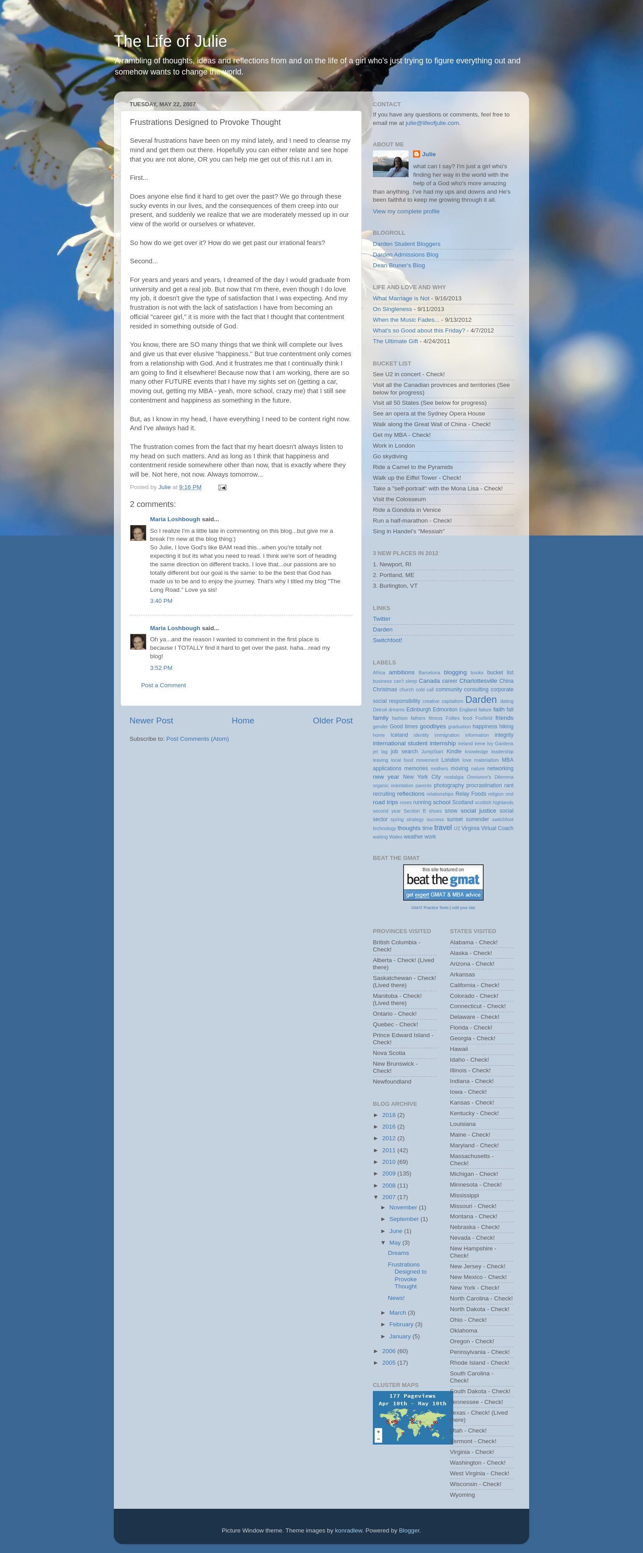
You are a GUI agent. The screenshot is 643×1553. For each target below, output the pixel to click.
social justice (478, 810)
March (398, 1312)
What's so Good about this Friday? (419, 330)
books (477, 672)
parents (424, 785)
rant (509, 785)
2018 (389, 1115)
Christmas (385, 689)
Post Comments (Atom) (198, 738)
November (404, 1207)
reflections (411, 793)
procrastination (484, 785)
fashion (400, 718)
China (506, 681)
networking (500, 768)
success (435, 819)
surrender (477, 819)
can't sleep (405, 681)
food (467, 718)
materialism (486, 760)
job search (404, 751)
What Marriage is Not (401, 298)
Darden (382, 629)
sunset (455, 819)
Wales (396, 836)
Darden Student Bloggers (407, 244)
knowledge (476, 751)
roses (406, 802)
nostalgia (453, 777)
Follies (452, 718)
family (380, 717)
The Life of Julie (170, 41)
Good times (404, 726)
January (401, 1336)
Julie (429, 154)
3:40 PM (161, 601)
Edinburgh (418, 709)
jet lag (380, 751)
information (477, 735)
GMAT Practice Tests (430, 907)
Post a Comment (163, 685)
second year (387, 811)
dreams (396, 709)
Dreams (398, 1253)
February (402, 1324)
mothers (439, 768)
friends (505, 717)
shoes (435, 811)
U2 (457, 828)
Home (243, 720)
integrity (504, 735)
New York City (422, 777)
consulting (476, 689)
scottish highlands (494, 802)
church (406, 689)
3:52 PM (161, 667)
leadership (502, 751)
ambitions (402, 672)
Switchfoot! (387, 640)
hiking (506, 726)
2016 (389, 1126)
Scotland (462, 802)
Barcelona (429, 672)
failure (485, 709)
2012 (389, 1138)
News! (396, 1298)
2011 (389, 1150)
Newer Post (151, 720)
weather (413, 837)
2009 (389, 1173)
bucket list (500, 672)
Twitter (382, 618)
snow (451, 811)
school (442, 802)
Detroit (380, 709)
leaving (380, 760)
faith (499, 709)
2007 (389, 1197)
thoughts (409, 828)
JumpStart (432, 751)
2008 (389, 1185)
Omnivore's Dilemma (490, 777)
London (451, 760)
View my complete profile (406, 211)
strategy (415, 819)
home (379, 735)
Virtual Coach (497, 828)
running (422, 802)
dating (507, 701)
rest (509, 794)
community (449, 689)
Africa (379, 672)
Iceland (399, 735)
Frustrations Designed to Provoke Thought (407, 1275)
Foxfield (484, 718)
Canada (429, 680)
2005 (389, 1362)
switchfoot (503, 819)
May (395, 1242)
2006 (389, 1351)
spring (397, 819)
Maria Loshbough (175, 519)
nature (478, 768)
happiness (485, 726)
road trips (385, 802)
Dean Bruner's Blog (399, 265)
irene (480, 743)
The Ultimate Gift (395, 341)
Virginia (470, 828)
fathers (418, 718)
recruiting (384, 794)
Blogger (409, 1530)
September (405, 1219)
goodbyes (433, 726)
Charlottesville (478, 680)
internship (443, 743)
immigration (446, 735)
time (427, 828)
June (396, 1231)
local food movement (414, 760)
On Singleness (392, 309)
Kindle (454, 751)
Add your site (463, 907)
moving (459, 768)
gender (380, 726)
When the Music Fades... (406, 319)
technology (384, 828)
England (468, 709)
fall (510, 709)
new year (386, 776)
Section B (415, 811)
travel (443, 827)
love (467, 760)
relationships (440, 794)
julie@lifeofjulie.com (432, 123)
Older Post (333, 720)
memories (416, 768)
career (449, 681)
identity (421, 735)
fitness (436, 718)
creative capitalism (443, 701)
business (382, 681)
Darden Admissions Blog (405, 254)
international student (400, 743)
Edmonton (445, 709)
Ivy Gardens (500, 743)
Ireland (465, 743)
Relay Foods (470, 794)
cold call (425, 689)
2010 (389, 1162)
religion (496, 794)
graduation (459, 726)
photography (449, 785)
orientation (402, 785)
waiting (380, 836)
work (430, 837)
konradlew (348, 1530)
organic (380, 785)
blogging (455, 672)
